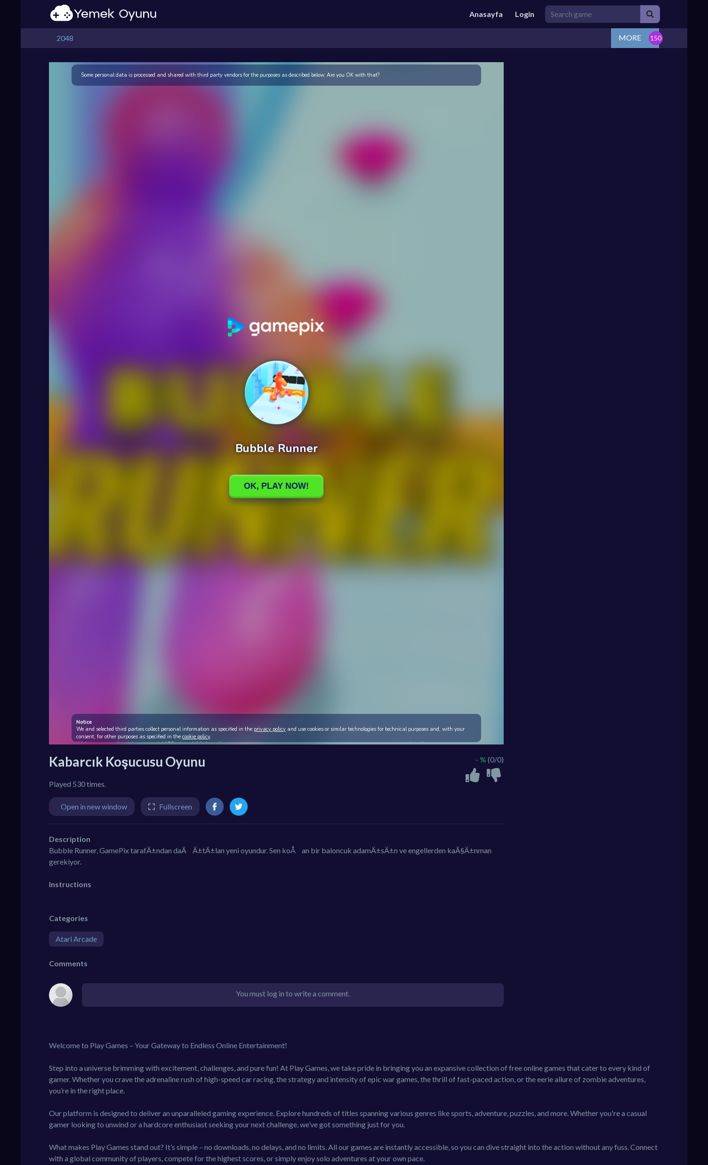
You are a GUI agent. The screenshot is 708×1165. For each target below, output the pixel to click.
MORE (630, 37)
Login (524, 13)
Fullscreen (175, 806)
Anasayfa (486, 13)
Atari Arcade (76, 938)
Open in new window (94, 806)
